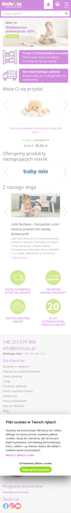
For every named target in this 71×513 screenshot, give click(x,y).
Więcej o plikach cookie (20, 455)
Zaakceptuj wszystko (36, 470)
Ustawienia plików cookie (35, 463)
